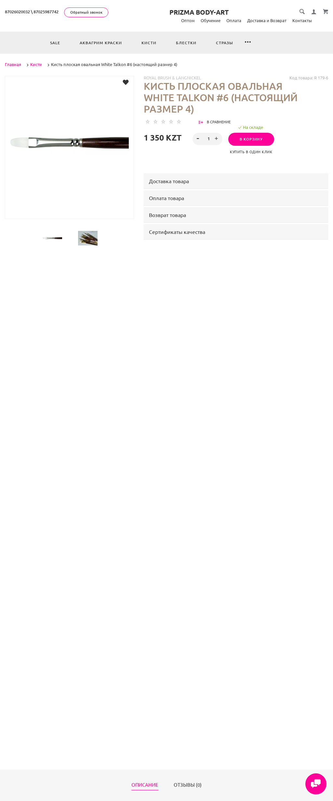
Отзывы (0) (188, 785)
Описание (144, 785)
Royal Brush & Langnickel (172, 77)
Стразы (224, 43)
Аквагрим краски (101, 43)
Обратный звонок (86, 12)
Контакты (302, 20)
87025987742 (46, 11)
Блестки (186, 43)
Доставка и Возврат (266, 20)
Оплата (233, 20)
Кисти (148, 43)
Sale (55, 43)
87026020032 (17, 11)
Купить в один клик (251, 152)
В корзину (251, 139)
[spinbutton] (207, 139)
